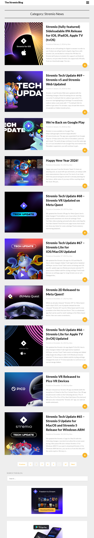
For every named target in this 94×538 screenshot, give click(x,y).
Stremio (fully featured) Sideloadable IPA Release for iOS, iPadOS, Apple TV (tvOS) (62, 31)
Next (73, 442)
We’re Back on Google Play (61, 115)
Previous (22, 442)
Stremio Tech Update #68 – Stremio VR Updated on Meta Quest (63, 191)
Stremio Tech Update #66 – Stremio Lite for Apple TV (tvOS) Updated (61, 319)
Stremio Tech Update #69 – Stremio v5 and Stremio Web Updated (62, 75)
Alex (64, 40)
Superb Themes (63, 535)
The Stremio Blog (14, 2)
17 (65, 442)
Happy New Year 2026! (58, 153)
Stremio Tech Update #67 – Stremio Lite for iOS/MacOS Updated (62, 235)
